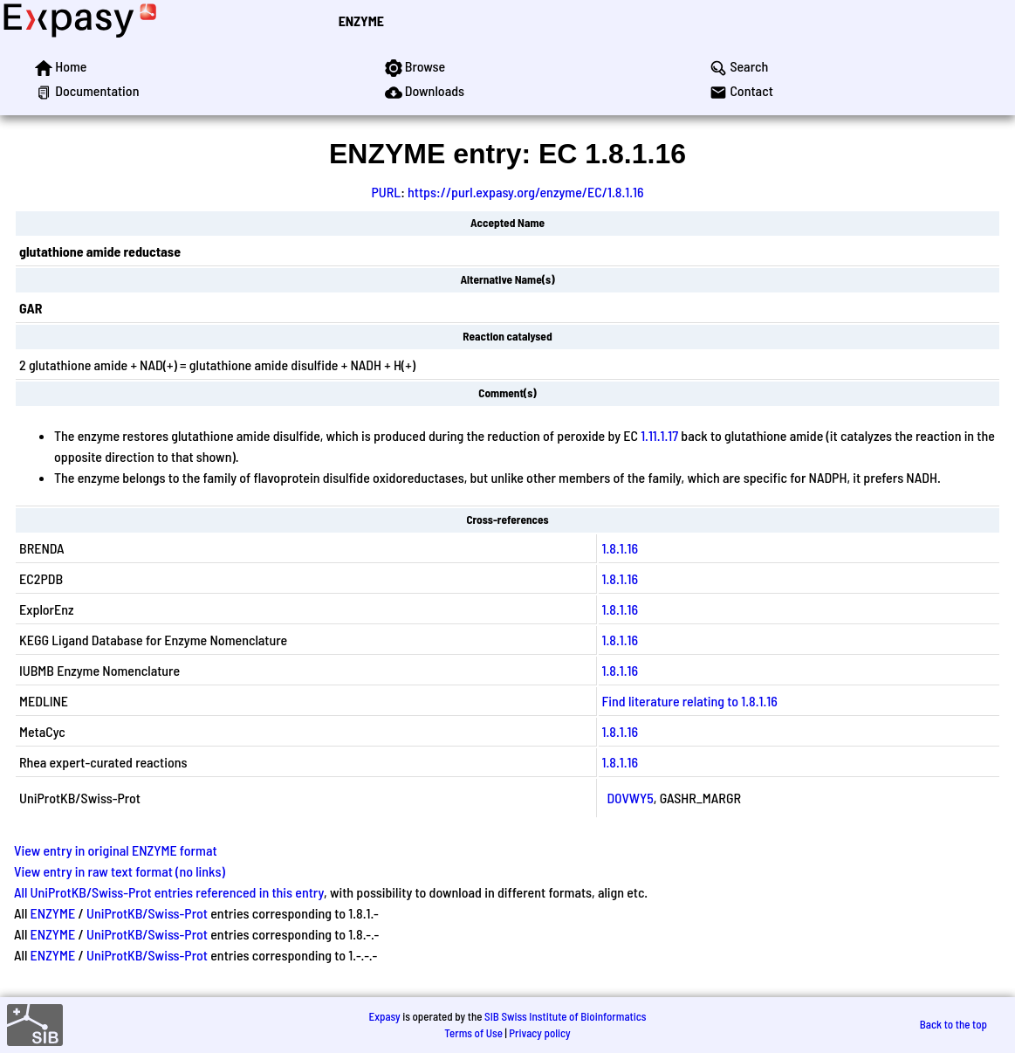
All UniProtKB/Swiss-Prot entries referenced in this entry (169, 892)
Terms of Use (473, 1033)
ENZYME (361, 20)
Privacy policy (539, 1033)
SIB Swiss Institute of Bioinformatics (565, 1016)
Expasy (384, 1016)
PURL (386, 191)
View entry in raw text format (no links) (119, 871)
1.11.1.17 (659, 435)
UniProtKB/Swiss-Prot (147, 913)
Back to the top (953, 1024)
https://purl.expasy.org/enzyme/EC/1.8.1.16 (526, 191)
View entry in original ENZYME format (115, 850)
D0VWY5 (630, 797)
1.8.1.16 (620, 548)
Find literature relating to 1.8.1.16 (690, 700)
